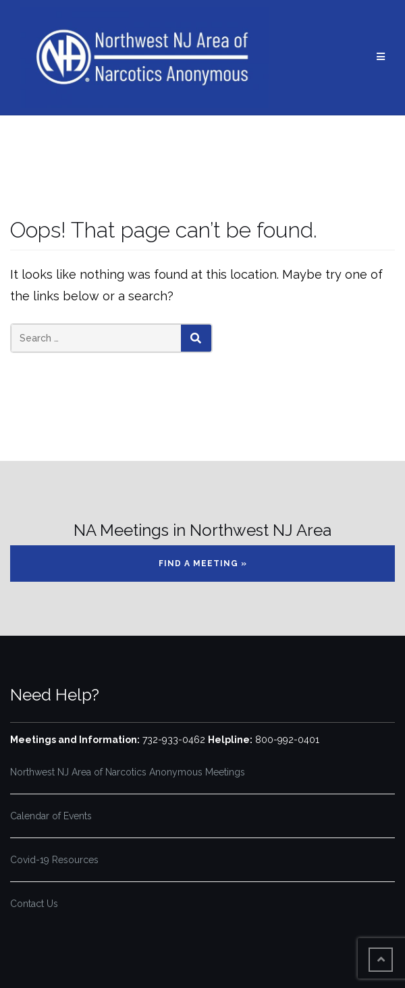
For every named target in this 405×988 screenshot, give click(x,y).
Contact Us (34, 903)
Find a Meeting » (203, 563)
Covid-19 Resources (54, 859)
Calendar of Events (51, 816)
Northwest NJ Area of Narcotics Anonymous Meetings (127, 772)
